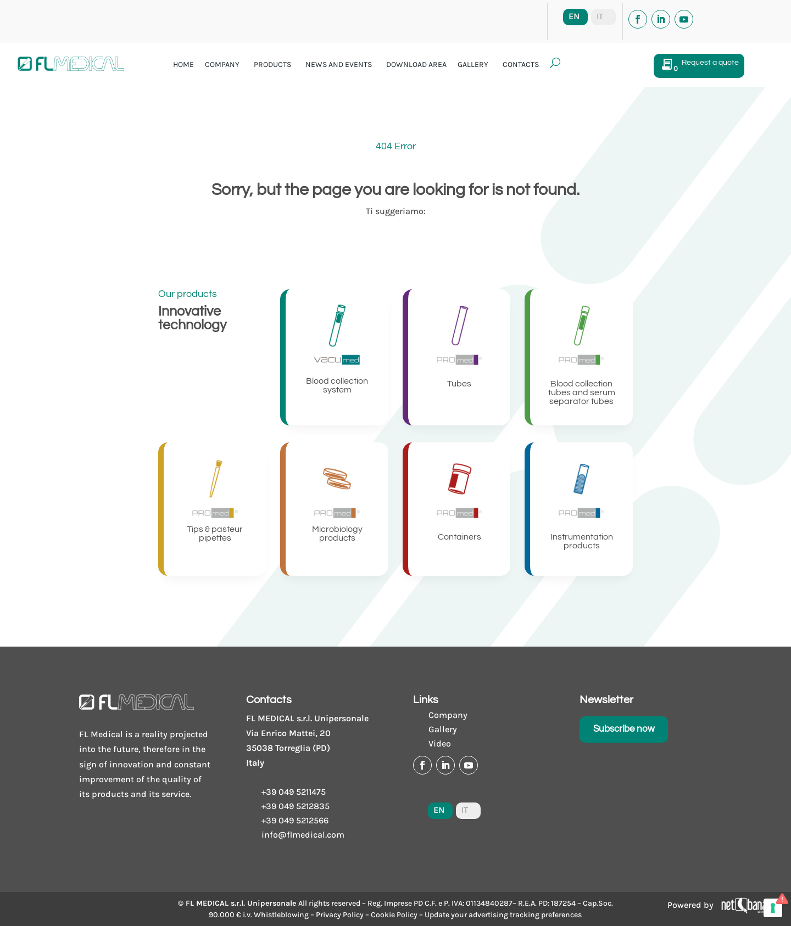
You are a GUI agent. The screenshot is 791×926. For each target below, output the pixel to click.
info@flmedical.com (302, 834)
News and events (338, 64)
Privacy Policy (340, 914)
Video (439, 743)
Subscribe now (624, 729)
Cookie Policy (394, 914)
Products (272, 64)
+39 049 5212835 (295, 806)
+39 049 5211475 (293, 792)
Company (222, 64)
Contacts (521, 64)
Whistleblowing (281, 914)
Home (183, 64)
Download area (416, 64)
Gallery (473, 64)
